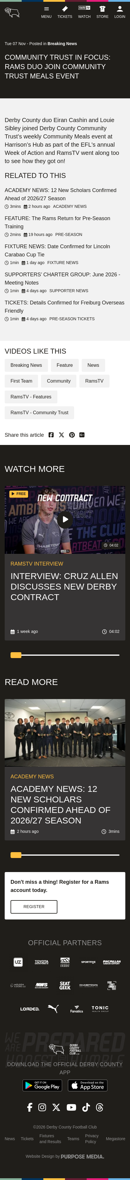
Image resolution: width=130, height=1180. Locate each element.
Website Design (40, 1156)
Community (59, 381)
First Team (21, 381)
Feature (65, 365)
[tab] (16, 655)
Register (34, 906)
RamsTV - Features (31, 396)
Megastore (115, 1138)
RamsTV (94, 381)
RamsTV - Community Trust (39, 412)
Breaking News (26, 365)
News (93, 365)
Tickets (27, 1138)
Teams (73, 1138)
